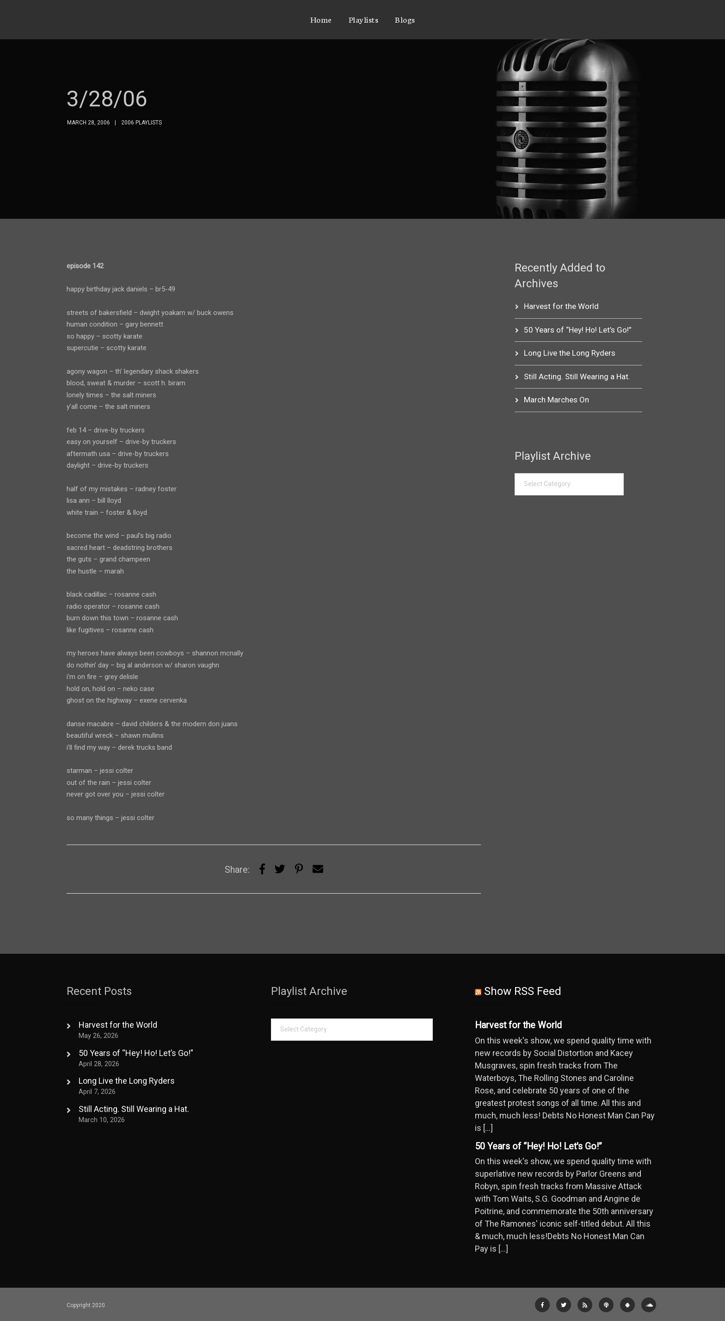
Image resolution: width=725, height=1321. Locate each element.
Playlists (364, 19)
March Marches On (556, 399)
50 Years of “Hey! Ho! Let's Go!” (538, 1146)
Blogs (405, 19)
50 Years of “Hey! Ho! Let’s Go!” (578, 329)
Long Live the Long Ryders (569, 353)
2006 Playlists (141, 122)
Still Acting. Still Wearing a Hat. (577, 376)
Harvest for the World (561, 306)
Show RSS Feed (522, 991)
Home (321, 19)
